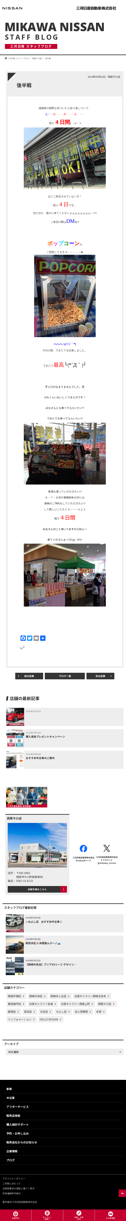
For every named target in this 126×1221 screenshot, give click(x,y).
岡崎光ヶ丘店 (58, 996)
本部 (98, 1011)
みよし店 (61, 1011)
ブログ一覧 (65, 676)
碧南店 (12, 1011)
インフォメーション (20, 1019)
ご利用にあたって (11, 1183)
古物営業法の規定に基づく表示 (18, 1188)
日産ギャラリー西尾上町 (75, 1004)
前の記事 (29, 676)
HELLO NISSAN (49, 1019)
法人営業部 (81, 1011)
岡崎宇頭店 (14, 996)
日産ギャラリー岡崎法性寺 (90, 996)
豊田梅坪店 (14, 1004)
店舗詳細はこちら (37, 889)
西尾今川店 (104, 1004)
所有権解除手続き (11, 1193)
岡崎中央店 (35, 996)
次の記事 (100, 676)
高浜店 (28, 1011)
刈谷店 (44, 1011)
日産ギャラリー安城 (41, 1004)
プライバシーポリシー (13, 1178)
